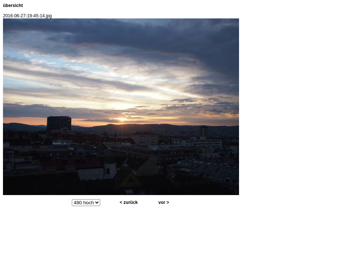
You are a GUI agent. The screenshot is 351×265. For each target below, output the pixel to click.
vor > (163, 202)
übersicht (13, 5)
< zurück (129, 202)
